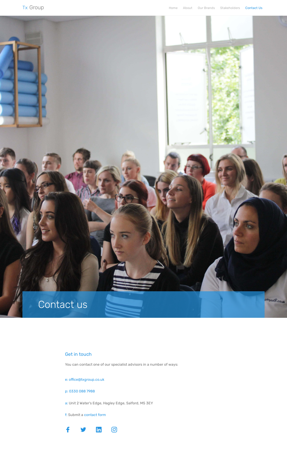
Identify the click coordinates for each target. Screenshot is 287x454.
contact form (95, 415)
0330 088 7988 (82, 391)
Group (33, 7)
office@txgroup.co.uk (86, 379)
